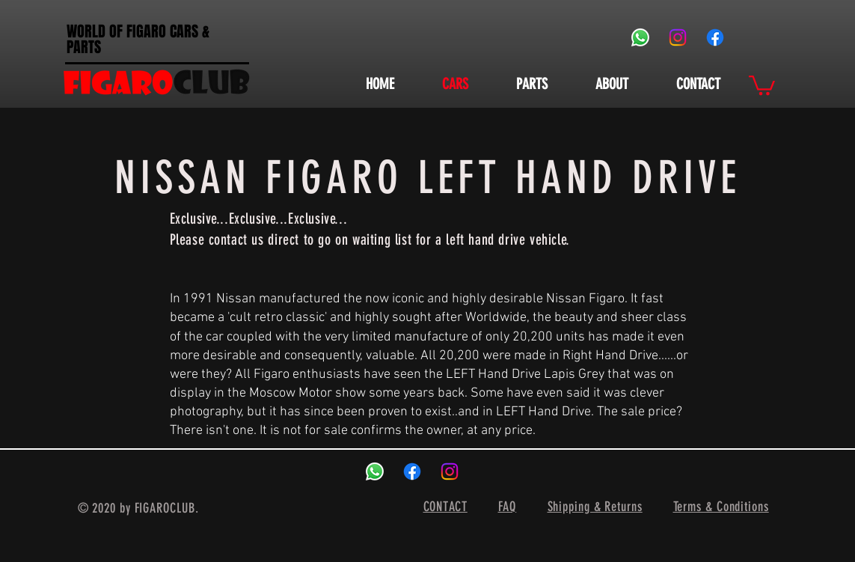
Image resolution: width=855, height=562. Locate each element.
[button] (762, 84)
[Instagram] (677, 37)
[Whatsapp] (640, 37)
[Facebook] (715, 37)
